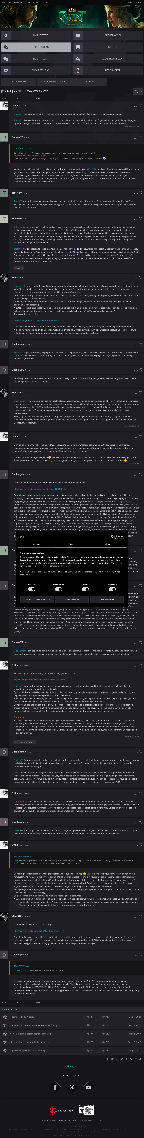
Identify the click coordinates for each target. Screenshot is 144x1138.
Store (35, 2)
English (72, 1066)
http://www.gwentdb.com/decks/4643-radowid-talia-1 (40, 320)
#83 (137, 193)
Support (45, 2)
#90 (136, 474)
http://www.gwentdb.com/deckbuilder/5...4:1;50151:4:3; (41, 489)
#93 (136, 643)
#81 (137, 106)
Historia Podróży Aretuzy (23, 1017)
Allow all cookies (106, 599)
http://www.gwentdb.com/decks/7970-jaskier (33, 155)
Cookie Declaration (85, 1121)
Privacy (74, 1121)
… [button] (29, 99)
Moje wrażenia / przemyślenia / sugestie (30, 1042)
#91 (136, 550)
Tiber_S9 (18, 192)
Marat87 (17, 277)
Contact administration (48, 1121)
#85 (137, 278)
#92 (136, 586)
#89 (137, 437)
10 (32, 99)
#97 (136, 822)
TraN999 (19, 120)
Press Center (98, 1121)
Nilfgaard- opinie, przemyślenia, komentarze (32, 1033)
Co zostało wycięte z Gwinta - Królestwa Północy (34, 1025)
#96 (136, 793)
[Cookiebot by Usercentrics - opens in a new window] (113, 537)
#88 (137, 393)
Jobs (27, 2)
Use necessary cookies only (37, 599)
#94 (136, 665)
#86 (137, 344)
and (27, 742)
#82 (137, 137)
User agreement (64, 1121)
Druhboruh (19, 822)
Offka (16, 105)
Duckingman (20, 344)
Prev (4, 99)
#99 (136, 916)
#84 (137, 219)
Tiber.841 (19, 248)
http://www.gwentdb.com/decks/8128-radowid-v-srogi (40, 679)
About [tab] (107, 544)
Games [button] (17, 2)
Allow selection (72, 599)
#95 (136, 752)
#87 (137, 370)
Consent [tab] (36, 544)
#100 (137, 955)
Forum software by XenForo (72, 1135)
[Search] (136, 91)
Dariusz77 (20, 114)
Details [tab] (72, 544)
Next (37, 99)
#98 (136, 845)
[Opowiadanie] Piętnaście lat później (28, 1050)
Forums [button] (6, 2)
